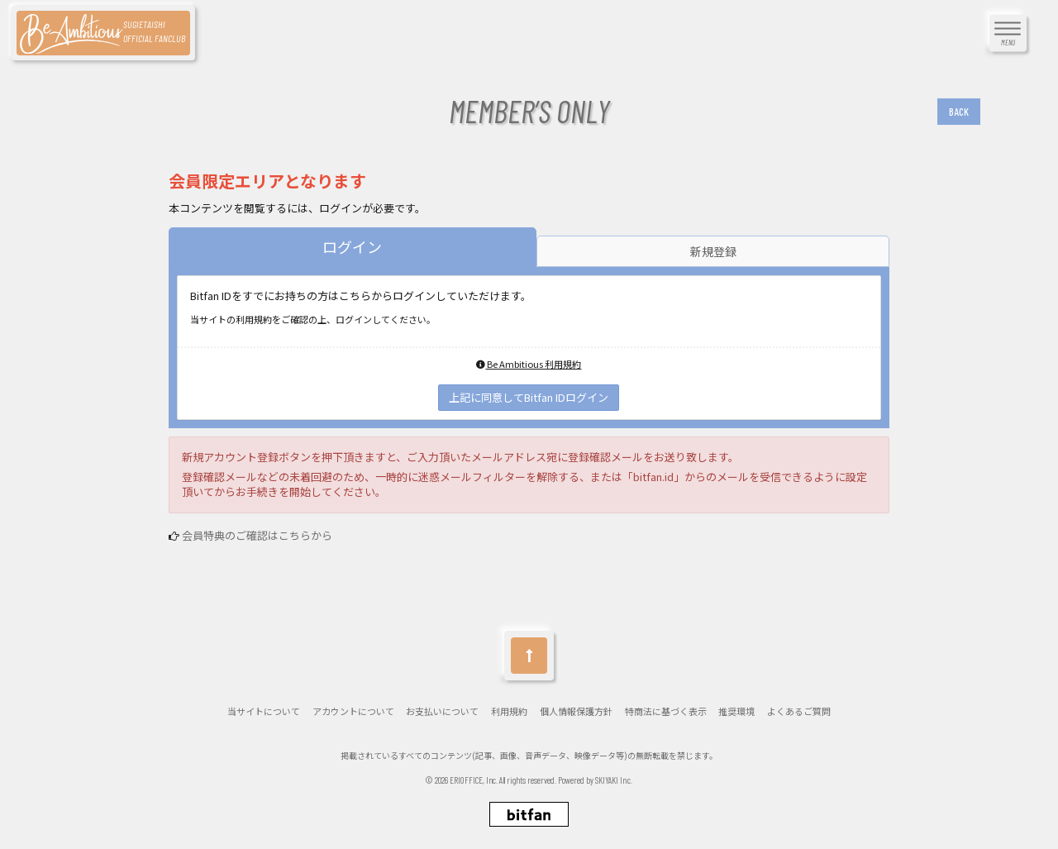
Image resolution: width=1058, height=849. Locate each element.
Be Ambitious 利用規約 (528, 363)
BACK (959, 111)
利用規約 (509, 711)
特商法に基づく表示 (666, 711)
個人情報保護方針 (576, 711)
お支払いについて (442, 711)
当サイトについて (263, 711)
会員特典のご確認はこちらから (257, 535)
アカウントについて (353, 711)
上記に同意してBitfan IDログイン (528, 397)
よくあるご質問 (799, 711)
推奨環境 (736, 711)
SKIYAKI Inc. (613, 780)
